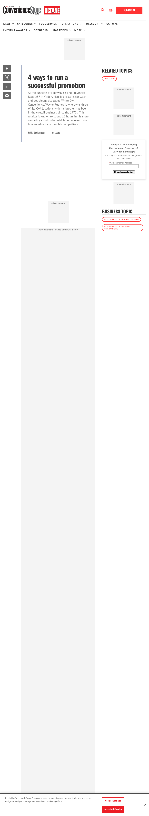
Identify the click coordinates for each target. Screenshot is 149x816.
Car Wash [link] (113, 23)
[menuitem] (10, 24)
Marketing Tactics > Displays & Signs (121, 219)
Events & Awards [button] (15, 30)
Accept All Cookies (113, 809)
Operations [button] (70, 23)
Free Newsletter (124, 172)
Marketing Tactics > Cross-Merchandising (116, 227)
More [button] (78, 30)
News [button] (6, 23)
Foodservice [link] (48, 23)
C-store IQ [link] (41, 30)
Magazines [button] (60, 30)
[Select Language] (111, 10)
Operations (109, 78)
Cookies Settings (113, 800)
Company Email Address (120, 162)
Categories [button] (25, 23)
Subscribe (129, 10)
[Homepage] (31, 10)
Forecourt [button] (92, 23)
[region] (74, 804)
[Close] (145, 804)
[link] (7, 68)
